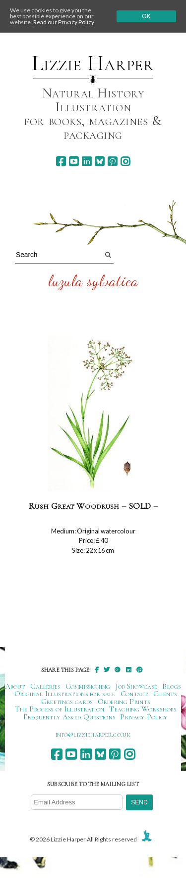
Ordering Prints (124, 701)
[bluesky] (99, 161)
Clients (165, 693)
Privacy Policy (143, 716)
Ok (146, 16)
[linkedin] (86, 161)
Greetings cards (67, 701)
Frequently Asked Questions (69, 716)
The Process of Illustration (59, 709)
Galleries (45, 686)
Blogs (171, 686)
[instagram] (125, 161)
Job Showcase (137, 686)
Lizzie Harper (93, 63)
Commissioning (88, 686)
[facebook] (60, 161)
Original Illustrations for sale (65, 693)
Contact (134, 693)
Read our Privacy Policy (63, 22)
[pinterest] (112, 161)
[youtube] (73, 161)
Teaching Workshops (142, 709)
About (15, 686)
